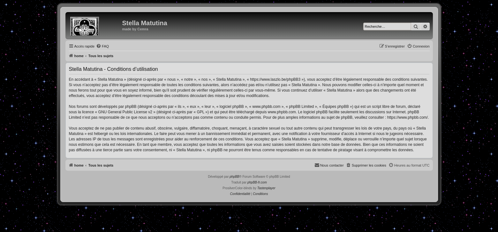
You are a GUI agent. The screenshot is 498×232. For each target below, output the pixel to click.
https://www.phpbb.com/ (407, 117)
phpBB (234, 176)
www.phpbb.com (282, 112)
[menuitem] (102, 46)
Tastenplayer (266, 188)
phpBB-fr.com (257, 182)
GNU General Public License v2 (125, 112)
